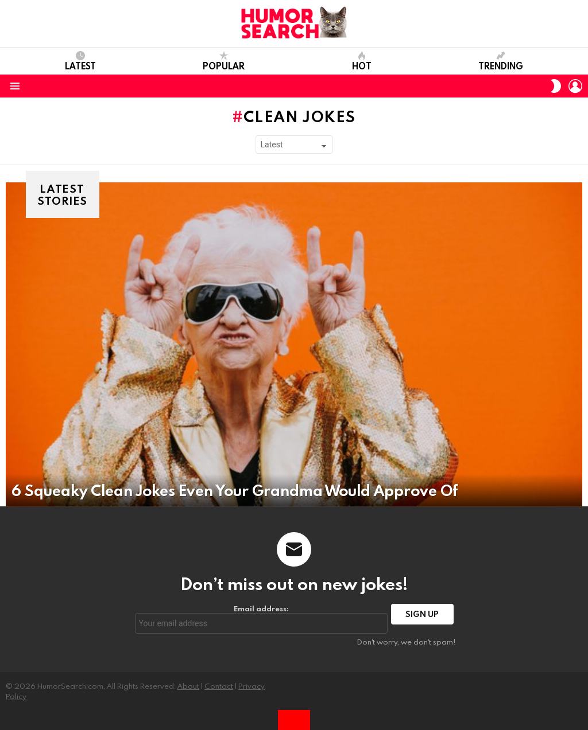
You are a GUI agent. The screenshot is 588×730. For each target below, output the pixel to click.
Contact (218, 686)
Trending (500, 61)
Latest (80, 61)
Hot (362, 61)
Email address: (261, 619)
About (188, 686)
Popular (224, 61)
